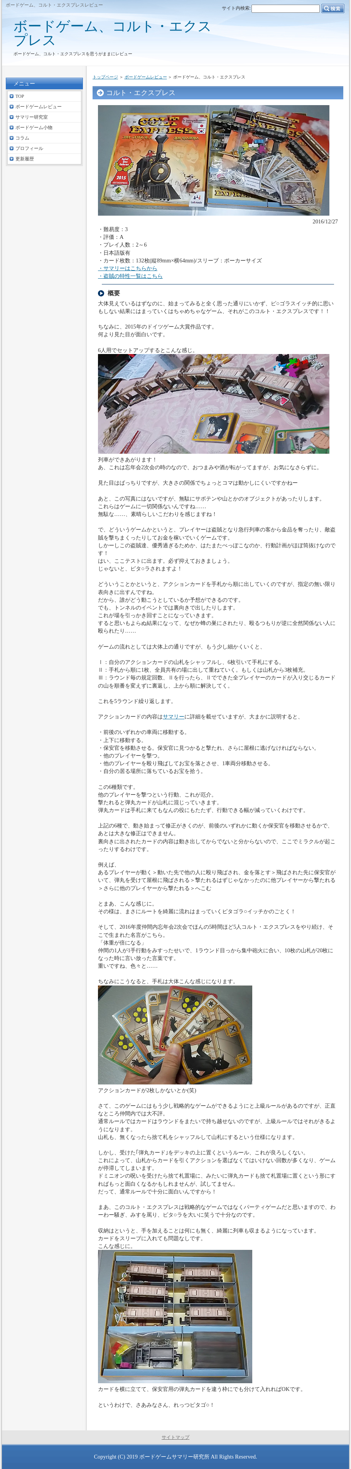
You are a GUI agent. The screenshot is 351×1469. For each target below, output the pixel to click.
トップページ (105, 77)
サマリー (173, 716)
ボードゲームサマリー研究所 (174, 1457)
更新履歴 (24, 159)
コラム (22, 138)
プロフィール (29, 148)
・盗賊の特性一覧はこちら (130, 276)
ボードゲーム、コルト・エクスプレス (113, 33)
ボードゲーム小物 (33, 127)
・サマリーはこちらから (127, 268)
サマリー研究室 (31, 117)
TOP (19, 96)
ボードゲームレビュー (146, 77)
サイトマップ (175, 1437)
